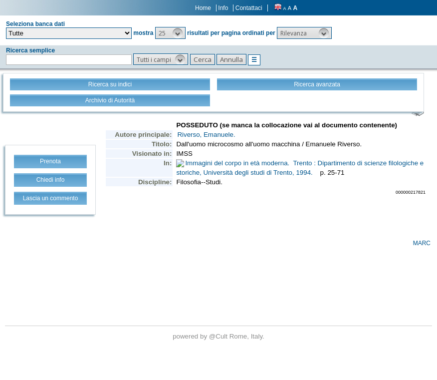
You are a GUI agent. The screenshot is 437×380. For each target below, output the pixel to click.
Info (223, 7)
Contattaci (248, 7)
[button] (170, 33)
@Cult (219, 336)
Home (203, 7)
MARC (422, 243)
